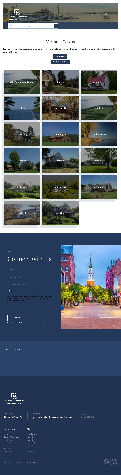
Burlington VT (13, 349)
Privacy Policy (29, 300)
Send (18, 318)
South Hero (60, 186)
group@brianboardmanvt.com (52, 417)
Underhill (22, 213)
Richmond (22, 186)
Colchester (22, 108)
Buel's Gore (99, 81)
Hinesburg (22, 134)
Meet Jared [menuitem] (31, 443)
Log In (100, 14)
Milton (60, 160)
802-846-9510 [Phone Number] (13, 417)
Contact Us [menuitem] (8, 452)
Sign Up (93, 14)
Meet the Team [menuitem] (32, 434)
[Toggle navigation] (112, 14)
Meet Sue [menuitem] (30, 449)
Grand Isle (98, 108)
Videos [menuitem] (6, 446)
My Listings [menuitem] (8, 440)
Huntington (60, 134)
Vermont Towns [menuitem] (9, 443)
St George (98, 186)
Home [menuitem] (6, 434)
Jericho (22, 160)
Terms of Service (43, 322)
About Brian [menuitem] (8, 449)
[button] (56, 26)
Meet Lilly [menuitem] (30, 446)
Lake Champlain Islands (22, 81)
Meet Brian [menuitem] (30, 437)
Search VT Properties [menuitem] (11, 437)
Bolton (60, 81)
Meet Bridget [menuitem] (31, 440)
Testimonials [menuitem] (31, 452)
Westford (60, 213)
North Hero (99, 160)
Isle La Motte (99, 134)
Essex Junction (60, 108)
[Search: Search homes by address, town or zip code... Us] (33, 26)
